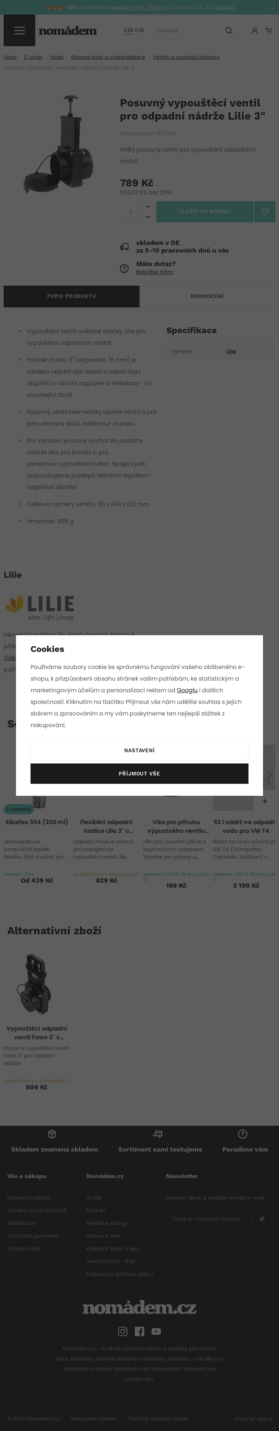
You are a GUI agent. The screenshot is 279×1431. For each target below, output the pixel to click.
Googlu (188, 690)
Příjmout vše (139, 774)
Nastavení (139, 751)
